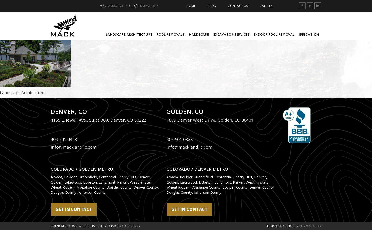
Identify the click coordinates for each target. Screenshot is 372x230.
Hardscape (199, 34)
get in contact (74, 209)
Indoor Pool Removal (274, 34)
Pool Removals (171, 34)
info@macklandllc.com (74, 147)
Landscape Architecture (129, 34)
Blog (212, 6)
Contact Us (238, 6)
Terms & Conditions (281, 226)
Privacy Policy (310, 226)
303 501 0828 (64, 139)
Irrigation (309, 34)
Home (190, 6)
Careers (266, 6)
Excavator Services (231, 34)
